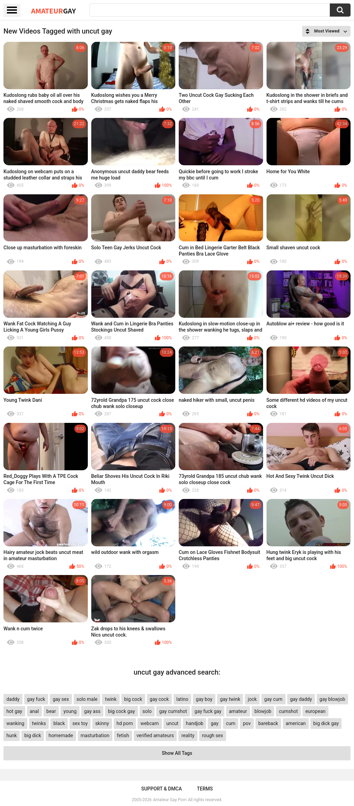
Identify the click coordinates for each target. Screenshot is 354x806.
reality (188, 735)
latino (182, 699)
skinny (102, 723)
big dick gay (326, 723)
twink (111, 699)
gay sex (61, 699)
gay (214, 723)
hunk (11, 735)
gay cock (159, 699)
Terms (205, 788)
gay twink (230, 699)
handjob (194, 723)
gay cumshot (173, 711)
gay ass (92, 711)
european (315, 711)
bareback (268, 723)
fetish (123, 735)
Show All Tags (177, 753)
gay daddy (301, 699)
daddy (12, 699)
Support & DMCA (161, 788)
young (70, 711)
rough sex (212, 735)
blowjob (262, 711)
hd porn (125, 723)
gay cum (273, 699)
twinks (39, 723)
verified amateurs (155, 735)
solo (147, 711)
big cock (133, 699)
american (296, 723)
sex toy (80, 723)
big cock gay (121, 711)
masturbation (95, 735)
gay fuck (36, 699)
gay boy (204, 699)
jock (252, 699)
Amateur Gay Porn (170, 799)
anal (34, 711)
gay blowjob (332, 699)
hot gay (14, 711)
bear (51, 711)
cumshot (288, 711)
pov (247, 723)
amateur (238, 711)
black (59, 723)
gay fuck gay (208, 711)
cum (230, 723)
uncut (172, 723)
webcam (149, 723)
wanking (15, 723)
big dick (32, 735)
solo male (86, 699)
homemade (61, 735)
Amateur (53, 11)
